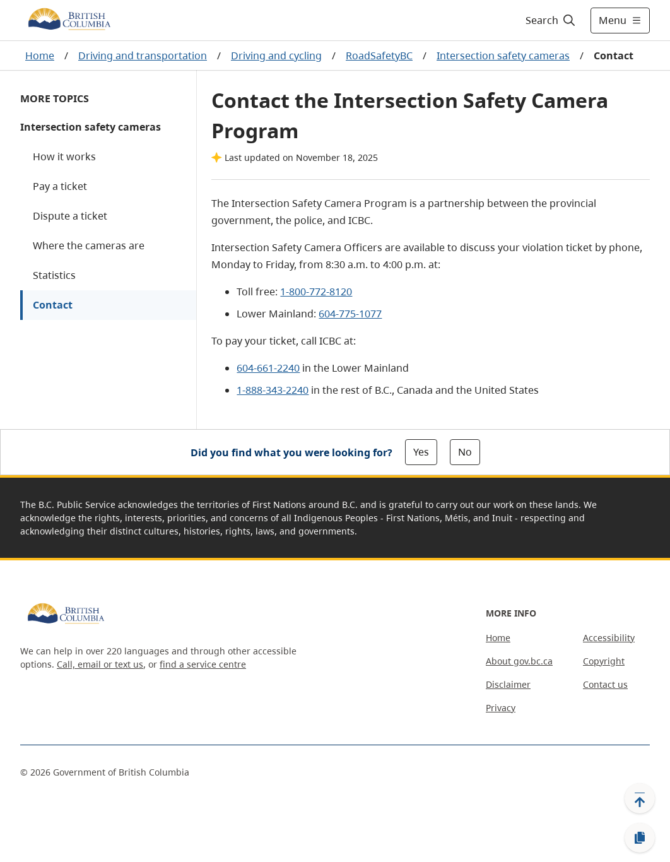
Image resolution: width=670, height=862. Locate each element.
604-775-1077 (350, 314)
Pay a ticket (60, 186)
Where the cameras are (88, 245)
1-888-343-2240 (273, 390)
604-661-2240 (268, 368)
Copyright (604, 661)
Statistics (54, 275)
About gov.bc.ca (519, 661)
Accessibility (609, 638)
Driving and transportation (142, 55)
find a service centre (203, 664)
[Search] (551, 20)
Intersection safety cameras (503, 55)
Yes (421, 452)
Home (39, 55)
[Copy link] (640, 838)
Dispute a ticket (70, 216)
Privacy (500, 708)
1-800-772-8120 (316, 291)
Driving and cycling (276, 55)
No (465, 452)
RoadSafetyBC (379, 55)
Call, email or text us (100, 664)
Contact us (605, 684)
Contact (53, 305)
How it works (64, 156)
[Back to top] (640, 798)
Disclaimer (508, 684)
